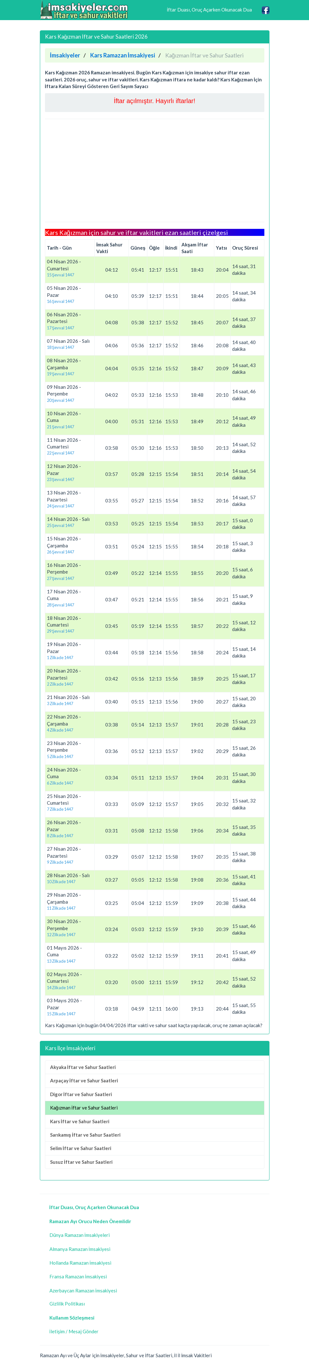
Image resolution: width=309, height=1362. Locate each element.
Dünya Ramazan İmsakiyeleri (79, 1235)
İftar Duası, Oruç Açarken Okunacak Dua (209, 9)
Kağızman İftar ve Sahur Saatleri (84, 1107)
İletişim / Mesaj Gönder (74, 1331)
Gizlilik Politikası (67, 1303)
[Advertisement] (154, 170)
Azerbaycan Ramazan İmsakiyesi (83, 1290)
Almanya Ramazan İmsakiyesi (79, 1249)
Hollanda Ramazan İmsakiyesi (80, 1263)
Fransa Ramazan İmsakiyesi (78, 1276)
